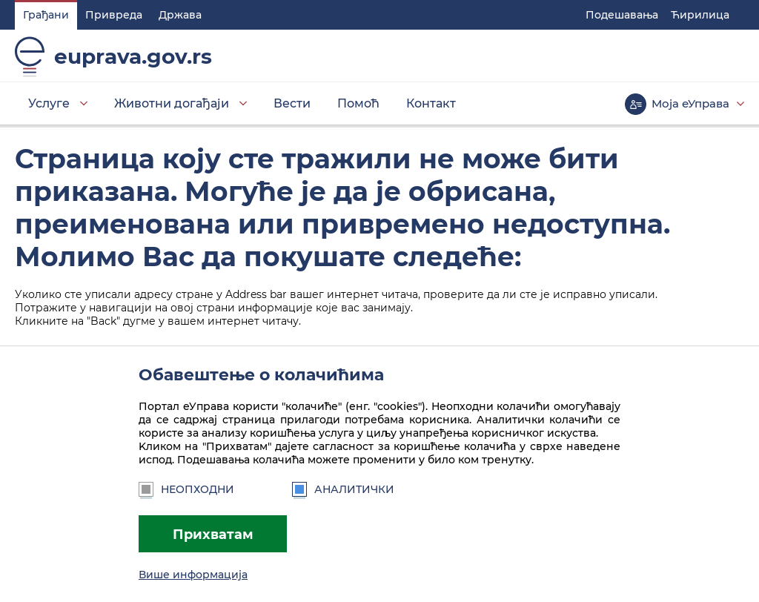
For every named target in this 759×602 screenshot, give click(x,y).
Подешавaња (622, 15)
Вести (292, 103)
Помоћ (358, 103)
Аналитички (343, 489)
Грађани (46, 15)
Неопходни (186, 489)
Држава (180, 15)
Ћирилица (700, 15)
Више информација (193, 574)
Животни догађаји (171, 103)
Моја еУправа (690, 103)
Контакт (431, 103)
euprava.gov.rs (133, 56)
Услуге (49, 103)
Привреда (113, 15)
